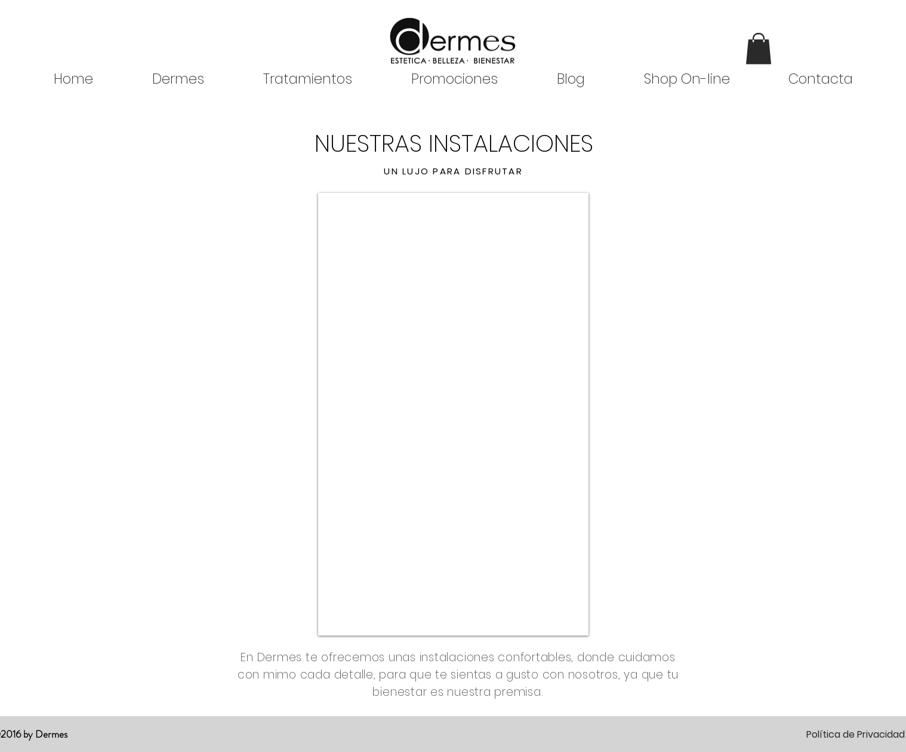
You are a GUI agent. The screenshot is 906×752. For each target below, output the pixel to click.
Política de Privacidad (855, 734)
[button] (758, 49)
